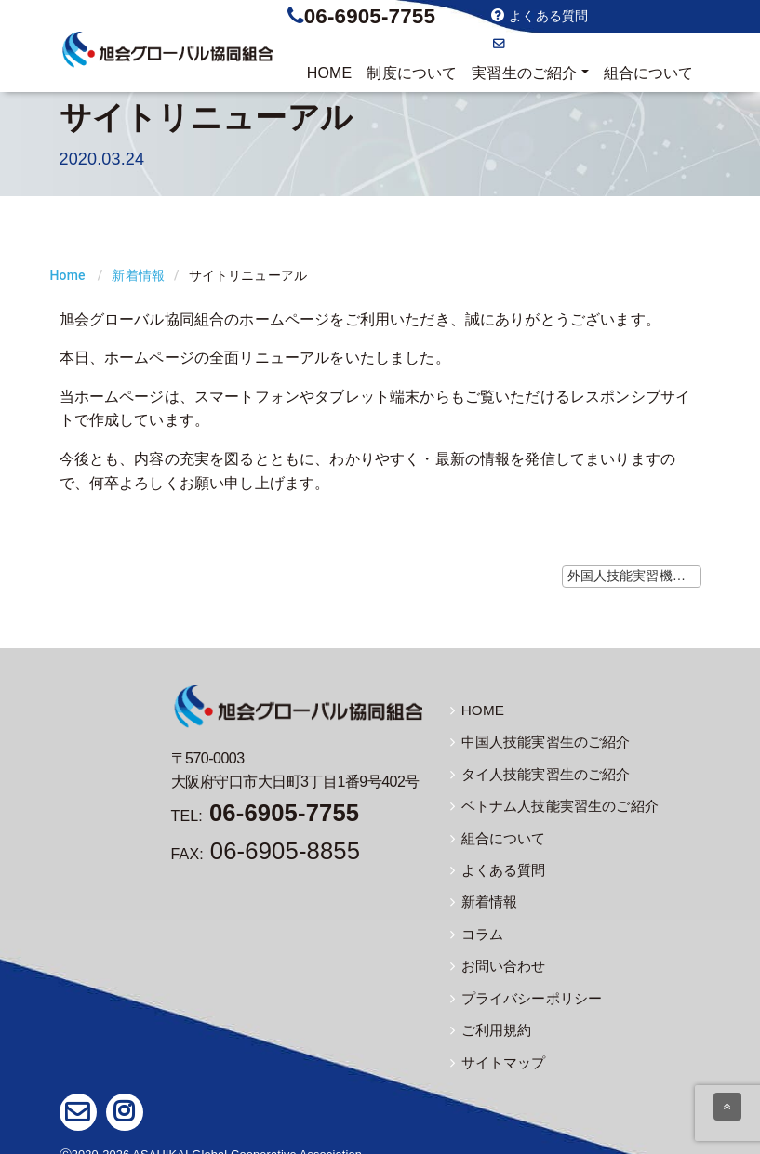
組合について (649, 73)
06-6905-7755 (369, 16)
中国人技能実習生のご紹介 (535, 740)
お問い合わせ (539, 43)
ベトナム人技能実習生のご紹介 (548, 801)
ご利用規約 (488, 1016)
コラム (475, 924)
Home (68, 275)
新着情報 (138, 275)
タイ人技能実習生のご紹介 (535, 770)
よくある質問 (539, 15)
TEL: (265, 816)
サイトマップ (495, 1047)
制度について (412, 73)
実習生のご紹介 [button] (524, 73)
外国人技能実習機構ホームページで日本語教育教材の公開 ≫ (634, 575)
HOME (330, 73)
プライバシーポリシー (521, 985)
